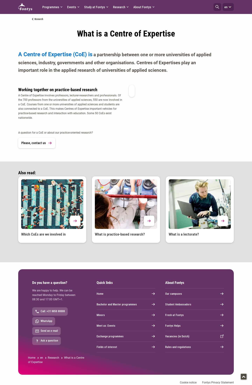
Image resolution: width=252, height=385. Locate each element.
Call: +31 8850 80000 (50, 311)
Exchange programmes (126, 336)
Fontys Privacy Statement (218, 382)
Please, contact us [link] (36, 143)
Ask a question (46, 341)
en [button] (228, 7)
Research (38, 19)
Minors (126, 315)
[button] (217, 7)
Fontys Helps (194, 326)
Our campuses (194, 294)
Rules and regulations (194, 347)
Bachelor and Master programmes (126, 304)
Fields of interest (126, 347)
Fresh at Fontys (194, 315)
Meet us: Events (126, 326)
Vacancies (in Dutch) (194, 336)
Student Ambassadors (194, 304)
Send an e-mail (46, 331)
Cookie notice (188, 382)
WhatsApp (43, 321)
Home (126, 294)
